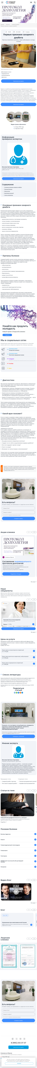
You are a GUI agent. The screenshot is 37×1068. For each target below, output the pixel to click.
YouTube (11, 363)
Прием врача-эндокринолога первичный (12, 662)
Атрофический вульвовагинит (27, 783)
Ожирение (3, 866)
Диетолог (4, 77)
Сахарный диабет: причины (9, 781)
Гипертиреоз (4, 850)
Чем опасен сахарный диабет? (9, 783)
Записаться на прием (18, 81)
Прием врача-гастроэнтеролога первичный (13, 650)
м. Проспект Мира (18, 128)
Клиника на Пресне (9, 557)
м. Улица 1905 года (19, 126)
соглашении (26, 1061)
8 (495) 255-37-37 (34, 2)
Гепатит (3, 839)
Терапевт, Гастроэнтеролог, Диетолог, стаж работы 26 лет (12, 169)
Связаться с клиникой (18, 736)
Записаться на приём (18, 1047)
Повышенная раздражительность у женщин (14, 817)
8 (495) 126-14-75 (5, 645)
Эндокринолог (5, 73)
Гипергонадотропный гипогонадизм (10, 845)
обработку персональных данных (15, 515)
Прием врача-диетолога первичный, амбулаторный (15, 656)
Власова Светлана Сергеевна (10, 167)
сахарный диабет (17, 90)
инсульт (24, 422)
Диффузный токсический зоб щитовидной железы (12, 861)
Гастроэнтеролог (6, 75)
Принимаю (19, 1063)
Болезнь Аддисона (5, 834)
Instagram (11, 359)
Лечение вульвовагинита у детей (27, 781)
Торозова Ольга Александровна (11, 619)
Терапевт (5, 621)
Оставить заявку (18, 518)
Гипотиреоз (4, 856)
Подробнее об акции (15, 574)
